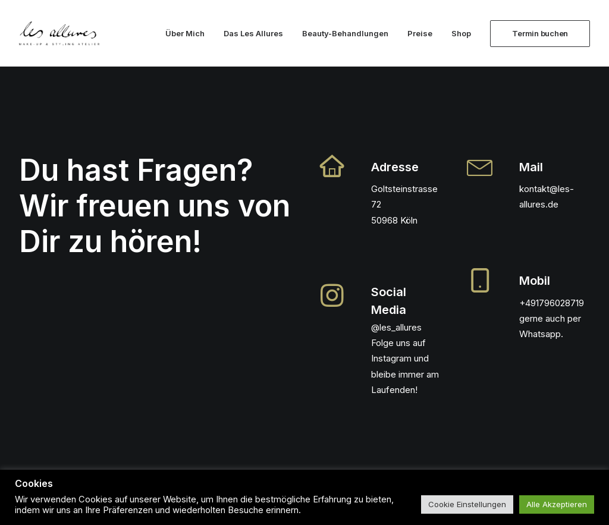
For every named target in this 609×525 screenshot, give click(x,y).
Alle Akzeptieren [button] (556, 504)
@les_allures (396, 327)
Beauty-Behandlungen (345, 33)
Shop (461, 33)
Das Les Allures (253, 33)
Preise (419, 33)
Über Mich (185, 33)
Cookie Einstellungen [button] (467, 504)
